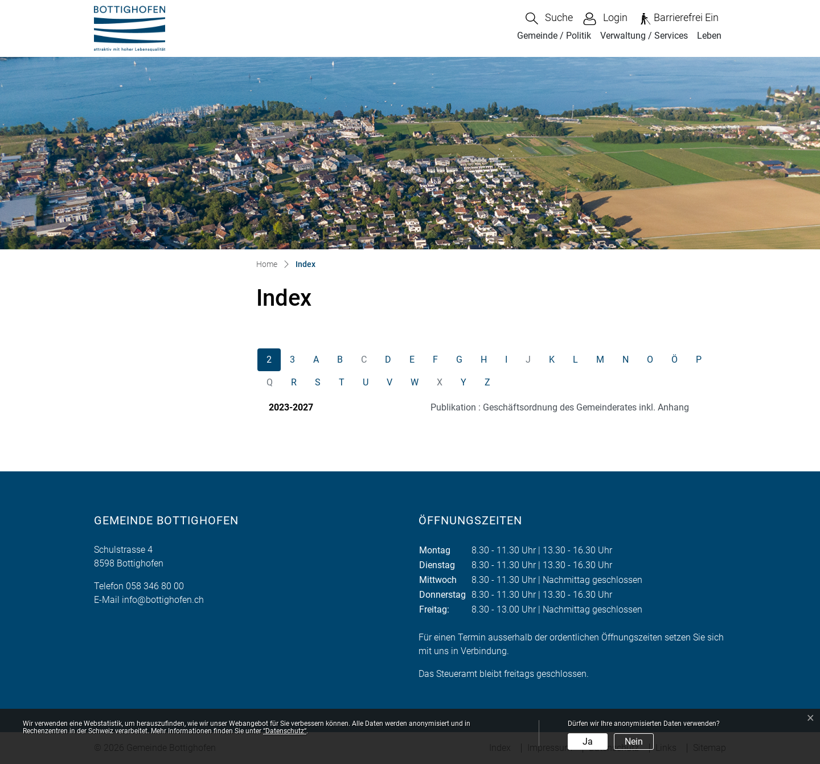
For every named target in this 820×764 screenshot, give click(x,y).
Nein (634, 741)
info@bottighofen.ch (163, 599)
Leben (709, 35)
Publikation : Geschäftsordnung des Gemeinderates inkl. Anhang (559, 407)
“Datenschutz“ (284, 731)
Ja (588, 741)
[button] (549, 18)
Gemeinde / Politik (554, 35)
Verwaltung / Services (644, 35)
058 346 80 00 (155, 586)
